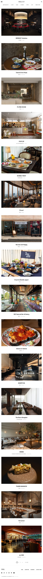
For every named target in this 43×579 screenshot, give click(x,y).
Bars (17, 4)
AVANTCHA (21, 383)
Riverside (22, 281)
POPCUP (21, 141)
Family (23, 40)
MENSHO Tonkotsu (21, 38)
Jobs (22, 569)
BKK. (3, 569)
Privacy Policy (16, 576)
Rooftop (23, 212)
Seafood (23, 522)
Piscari (21, 210)
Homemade (23, 74)
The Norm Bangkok (21, 417)
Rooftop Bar (24, 419)
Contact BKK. (39, 569)
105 (26, 562)
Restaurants (5, 4)
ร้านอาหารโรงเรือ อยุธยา (21, 280)
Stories (22, 4)
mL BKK (21, 555)
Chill (23, 350)
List (32, 4)
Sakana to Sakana (21, 349)
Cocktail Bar (24, 557)
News (27, 4)
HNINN (21, 452)
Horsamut (21, 521)
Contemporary (23, 246)
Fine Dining (23, 488)
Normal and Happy (21, 245)
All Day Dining (23, 316)
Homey (26, 143)
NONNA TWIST (21, 176)
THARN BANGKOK (21, 486)
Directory (37, 4)
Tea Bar (22, 385)
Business (32, 569)
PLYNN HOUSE (21, 107)
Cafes (12, 4)
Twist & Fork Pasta (21, 73)
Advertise (27, 569)
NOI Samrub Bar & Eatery (21, 314)
